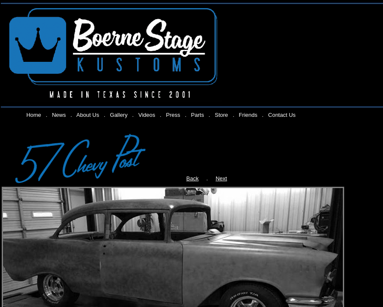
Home (33, 115)
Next (221, 178)
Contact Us (281, 115)
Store (221, 115)
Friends (248, 115)
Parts (197, 115)
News (59, 115)
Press (173, 115)
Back (192, 178)
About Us (87, 115)
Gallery (119, 115)
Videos (146, 115)
